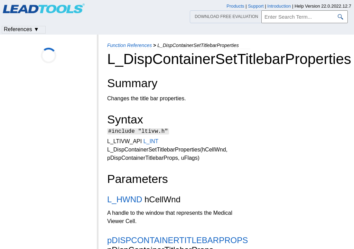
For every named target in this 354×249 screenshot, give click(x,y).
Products (235, 6)
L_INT (150, 142)
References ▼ (21, 29)
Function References (129, 45)
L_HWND (124, 200)
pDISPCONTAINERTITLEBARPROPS (177, 241)
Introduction (279, 6)
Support (256, 6)
